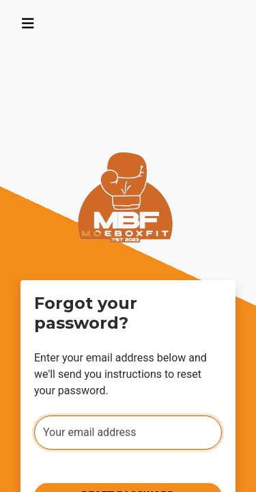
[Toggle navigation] (28, 23)
